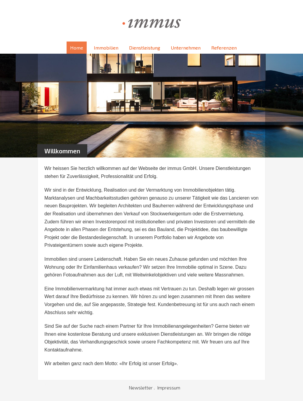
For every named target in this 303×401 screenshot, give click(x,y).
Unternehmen (186, 47)
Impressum (168, 387)
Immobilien (106, 47)
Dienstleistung (144, 47)
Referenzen (224, 47)
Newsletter (141, 387)
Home (76, 47)
